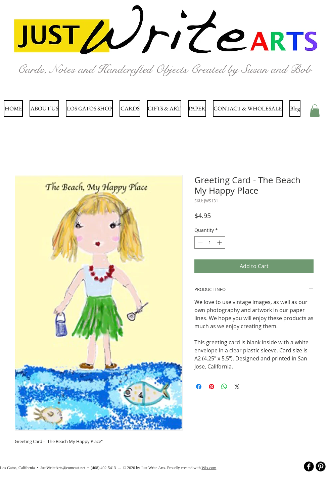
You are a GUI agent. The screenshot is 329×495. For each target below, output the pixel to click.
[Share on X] (237, 387)
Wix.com (208, 467)
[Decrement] (199, 242)
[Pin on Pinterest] (211, 387)
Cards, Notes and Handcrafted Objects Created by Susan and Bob (164, 69)
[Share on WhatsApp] (224, 387)
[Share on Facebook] (199, 387)
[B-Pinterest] (321, 466)
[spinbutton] (210, 242)
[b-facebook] (309, 466)
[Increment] (220, 242)
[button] (315, 110)
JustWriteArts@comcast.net (62, 467)
